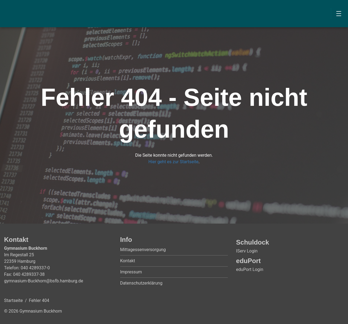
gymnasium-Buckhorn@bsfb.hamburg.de (43, 280)
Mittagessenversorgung (143, 249)
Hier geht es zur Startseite (173, 161)
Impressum (131, 271)
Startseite (13, 300)
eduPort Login (249, 269)
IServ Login (246, 251)
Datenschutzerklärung (141, 283)
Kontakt (127, 260)
